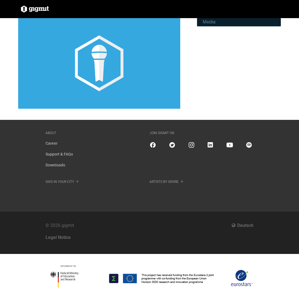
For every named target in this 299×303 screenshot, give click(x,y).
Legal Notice (58, 237)
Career (52, 143)
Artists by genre (164, 182)
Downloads (55, 165)
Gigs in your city (60, 182)
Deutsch (245, 225)
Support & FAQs (59, 154)
